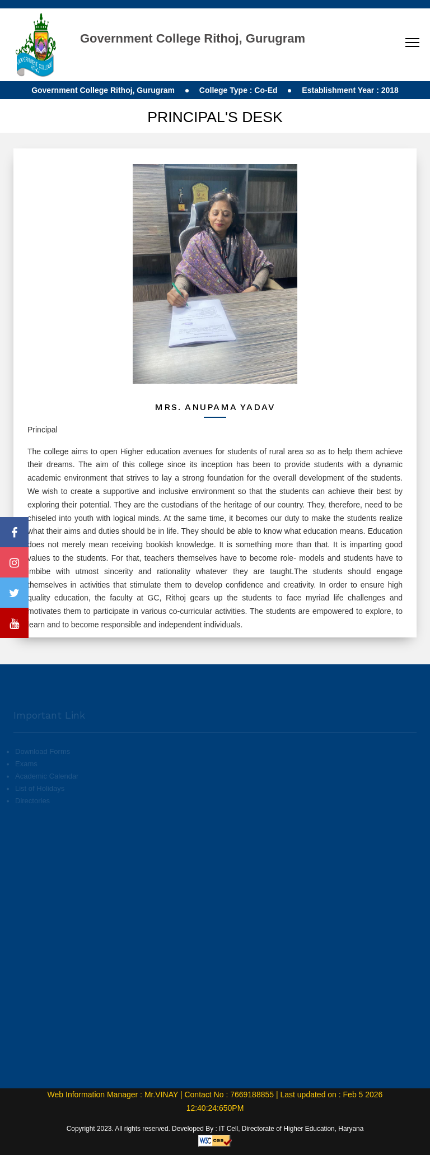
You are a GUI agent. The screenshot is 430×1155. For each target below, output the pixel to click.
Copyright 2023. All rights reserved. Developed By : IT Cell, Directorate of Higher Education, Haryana (215, 1129)
